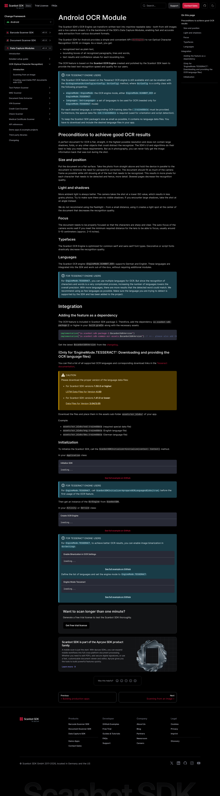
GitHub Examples (111, 724)
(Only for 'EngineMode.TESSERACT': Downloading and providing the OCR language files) (198, 67)
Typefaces (188, 42)
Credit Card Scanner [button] (18, 108)
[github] (185, 763)
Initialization (189, 77)
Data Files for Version (83, 403)
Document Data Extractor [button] (20, 98)
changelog (112, 344)
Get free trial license (76, 625)
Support (174, 5)
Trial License (41, 5)
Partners (141, 733)
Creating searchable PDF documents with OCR (30, 81)
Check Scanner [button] (16, 114)
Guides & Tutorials (111, 733)
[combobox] (153, 5)
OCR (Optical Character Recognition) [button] (26, 64)
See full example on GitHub (117, 478)
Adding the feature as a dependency (194, 57)
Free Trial (107, 729)
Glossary (175, 741)
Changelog (14, 140)
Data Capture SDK (76, 733)
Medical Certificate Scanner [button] (22, 119)
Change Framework (14, 16)
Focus (186, 37)
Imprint (174, 733)
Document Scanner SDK (79, 729)
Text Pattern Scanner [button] (18, 87)
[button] (28, 32)
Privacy (174, 729)
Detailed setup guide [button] (18, 59)
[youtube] (198, 763)
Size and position (191, 28)
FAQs (54, 5)
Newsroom (142, 738)
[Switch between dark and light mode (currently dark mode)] (213, 5)
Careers (140, 743)
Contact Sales (191, 5)
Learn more (69, 666)
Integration (186, 51)
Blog (139, 729)
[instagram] (192, 763)
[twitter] (171, 763)
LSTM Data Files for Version (83, 391)
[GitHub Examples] (205, 6)
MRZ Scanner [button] (15, 93)
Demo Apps (74, 741)
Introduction (14, 53)
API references (16, 124)
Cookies (175, 724)
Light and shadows (192, 33)
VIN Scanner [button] (14, 103)
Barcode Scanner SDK (78, 724)
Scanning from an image (24, 74)
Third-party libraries (18, 135)
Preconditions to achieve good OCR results (197, 22)
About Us (141, 724)
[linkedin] (178, 763)
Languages (189, 46)
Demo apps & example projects (23, 129)
